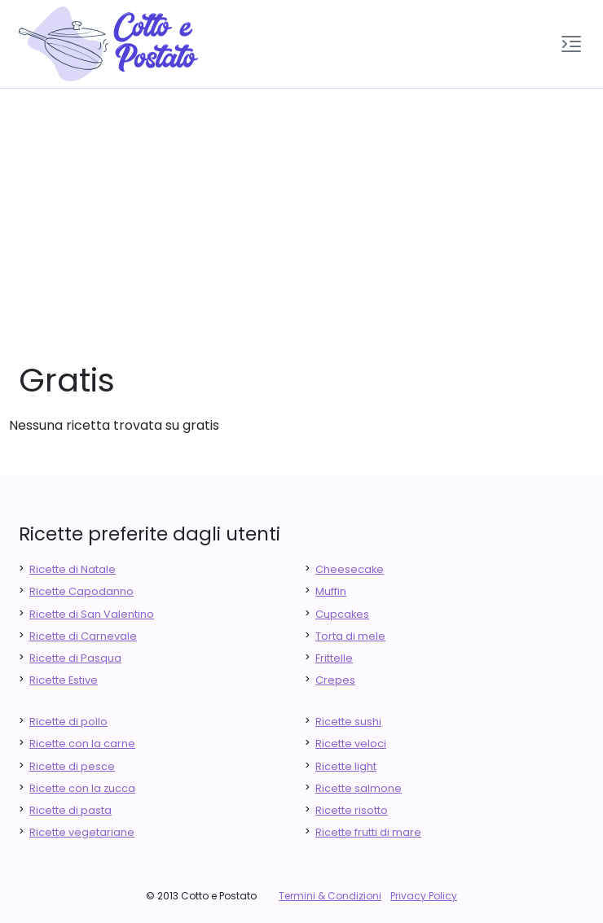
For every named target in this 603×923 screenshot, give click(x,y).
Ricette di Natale (72, 569)
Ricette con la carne (82, 743)
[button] (571, 44)
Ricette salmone (358, 788)
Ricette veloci (350, 743)
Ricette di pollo (68, 721)
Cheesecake (349, 569)
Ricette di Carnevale (83, 636)
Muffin (330, 591)
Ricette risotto (351, 810)
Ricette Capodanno (81, 591)
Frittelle (334, 658)
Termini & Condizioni (330, 896)
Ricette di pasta (70, 810)
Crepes (335, 680)
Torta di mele (350, 636)
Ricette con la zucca (82, 788)
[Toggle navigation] (571, 44)
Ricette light (345, 766)
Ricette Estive (63, 680)
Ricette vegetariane (81, 832)
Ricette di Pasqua (75, 658)
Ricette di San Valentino (91, 614)
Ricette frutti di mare (368, 832)
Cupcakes (342, 614)
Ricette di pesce (72, 766)
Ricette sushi (348, 721)
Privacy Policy (423, 896)
